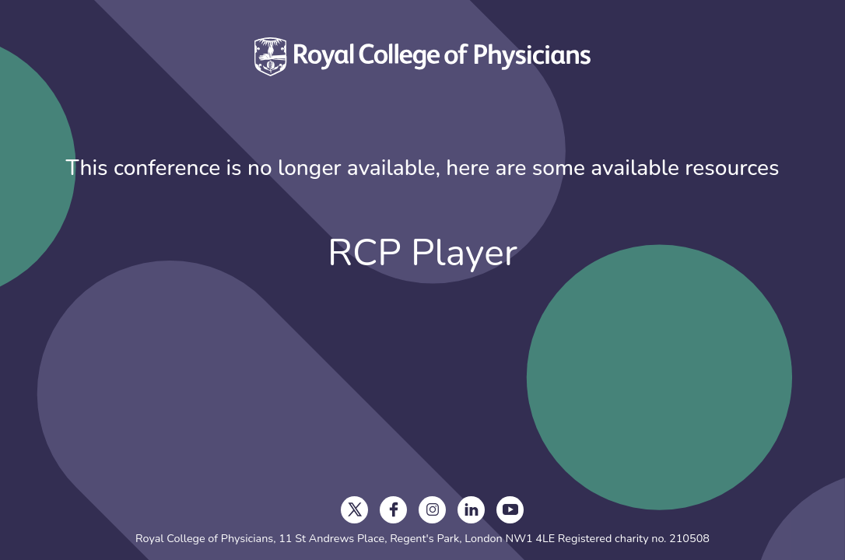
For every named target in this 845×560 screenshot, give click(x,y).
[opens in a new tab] (354, 509)
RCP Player (422, 252)
